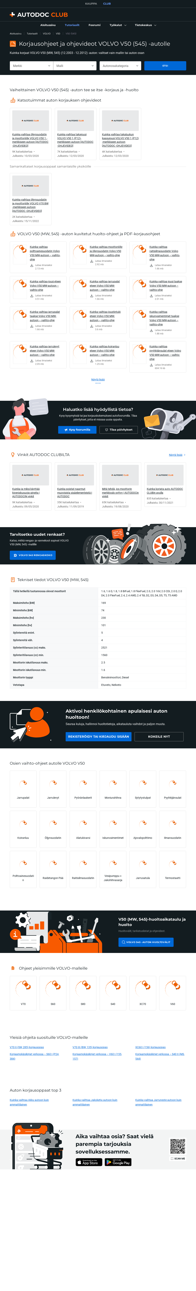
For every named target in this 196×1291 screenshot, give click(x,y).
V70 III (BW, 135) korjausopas (90, 1047)
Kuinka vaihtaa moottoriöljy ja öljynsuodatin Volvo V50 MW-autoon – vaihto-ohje (106, 251)
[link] (48, 25)
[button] (118, 25)
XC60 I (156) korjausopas (150, 1047)
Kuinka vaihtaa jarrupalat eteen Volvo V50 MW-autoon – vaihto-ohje (105, 286)
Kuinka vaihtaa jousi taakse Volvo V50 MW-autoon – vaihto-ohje (165, 286)
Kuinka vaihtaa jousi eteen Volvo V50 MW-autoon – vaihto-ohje (45, 286)
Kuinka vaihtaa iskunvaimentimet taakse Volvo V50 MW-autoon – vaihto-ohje (164, 318)
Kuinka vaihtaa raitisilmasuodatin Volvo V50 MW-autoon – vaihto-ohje (164, 253)
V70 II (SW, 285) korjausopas (27, 1047)
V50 (58, 33)
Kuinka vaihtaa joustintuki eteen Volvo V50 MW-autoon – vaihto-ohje (105, 316)
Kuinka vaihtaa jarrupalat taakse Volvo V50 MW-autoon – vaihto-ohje (45, 316)
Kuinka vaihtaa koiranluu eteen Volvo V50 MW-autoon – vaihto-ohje (104, 351)
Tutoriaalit (32, 33)
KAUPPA (91, 3)
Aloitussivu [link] (15, 33)
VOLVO (47, 33)
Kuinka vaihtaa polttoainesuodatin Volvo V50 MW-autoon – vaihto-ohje (45, 253)
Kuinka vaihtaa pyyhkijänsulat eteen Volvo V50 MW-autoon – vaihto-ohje (165, 353)
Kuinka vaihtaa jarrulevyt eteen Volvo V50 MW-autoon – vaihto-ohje (44, 351)
